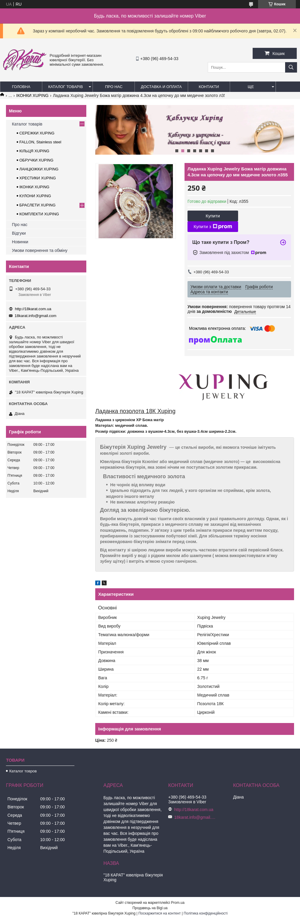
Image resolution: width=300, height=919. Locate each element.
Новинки (20, 241)
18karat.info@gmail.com (35, 315)
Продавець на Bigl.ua (150, 908)
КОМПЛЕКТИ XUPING (39, 214)
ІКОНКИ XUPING (32, 95)
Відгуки (19, 233)
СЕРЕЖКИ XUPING (36, 133)
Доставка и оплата (161, 86)
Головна (21, 86)
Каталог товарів (65, 86)
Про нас (114, 86)
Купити (213, 215)
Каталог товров (23, 771)
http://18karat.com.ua (33, 309)
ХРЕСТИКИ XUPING (37, 178)
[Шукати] (291, 67)
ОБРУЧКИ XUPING (36, 160)
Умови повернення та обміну (39, 250)
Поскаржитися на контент (159, 913)
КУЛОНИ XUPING (35, 196)
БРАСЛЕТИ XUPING (37, 205)
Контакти (209, 86)
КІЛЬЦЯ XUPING (34, 151)
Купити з (212, 226)
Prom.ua (178, 903)
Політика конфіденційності (206, 913)
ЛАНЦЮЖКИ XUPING (38, 169)
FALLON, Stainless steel (40, 142)
